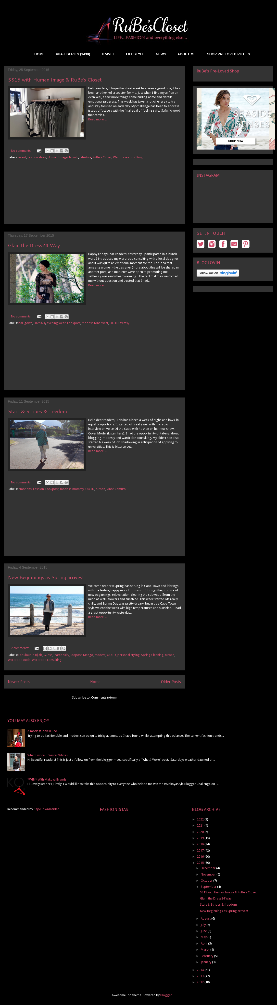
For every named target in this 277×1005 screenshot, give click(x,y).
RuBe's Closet (102, 157)
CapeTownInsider (46, 809)
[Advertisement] (94, 195)
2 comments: (20, 648)
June (204, 931)
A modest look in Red (42, 731)
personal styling (128, 655)
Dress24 (39, 323)
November (208, 874)
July (203, 925)
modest (87, 323)
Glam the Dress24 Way (34, 245)
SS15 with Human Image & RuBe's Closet (55, 79)
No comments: (21, 150)
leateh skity (61, 655)
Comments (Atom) (104, 697)
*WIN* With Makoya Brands (46, 779)
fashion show (36, 157)
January (206, 962)
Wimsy (124, 323)
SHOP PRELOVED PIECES (228, 54)
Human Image (58, 157)
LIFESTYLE (135, 54)
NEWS (161, 54)
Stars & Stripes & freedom (37, 411)
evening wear (56, 323)
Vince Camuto (116, 489)
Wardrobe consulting (128, 157)
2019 (200, 838)
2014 (200, 970)
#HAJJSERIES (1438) (73, 54)
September (209, 886)
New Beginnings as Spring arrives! (46, 577)
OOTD (114, 323)
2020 (200, 832)
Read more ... (97, 119)
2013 (200, 976)
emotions (25, 489)
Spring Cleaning (152, 655)
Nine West (101, 323)
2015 (200, 863)
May (204, 937)
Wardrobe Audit (19, 660)
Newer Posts (19, 681)
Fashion (38, 489)
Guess (48, 655)
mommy (78, 489)
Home (95, 681)
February (207, 956)
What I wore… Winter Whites (47, 755)
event (22, 157)
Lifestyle (85, 157)
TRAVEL (108, 54)
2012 (200, 982)
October (207, 880)
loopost (76, 655)
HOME (39, 54)
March (205, 949)
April (204, 943)
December (208, 868)
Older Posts (171, 681)
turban (100, 489)
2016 (200, 856)
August (206, 918)
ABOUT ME (186, 54)
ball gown (25, 323)
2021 (200, 825)
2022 (200, 819)
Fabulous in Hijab (30, 655)
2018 (200, 844)
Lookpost (73, 323)
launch (73, 157)
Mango (88, 655)
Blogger (166, 995)
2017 (200, 850)
